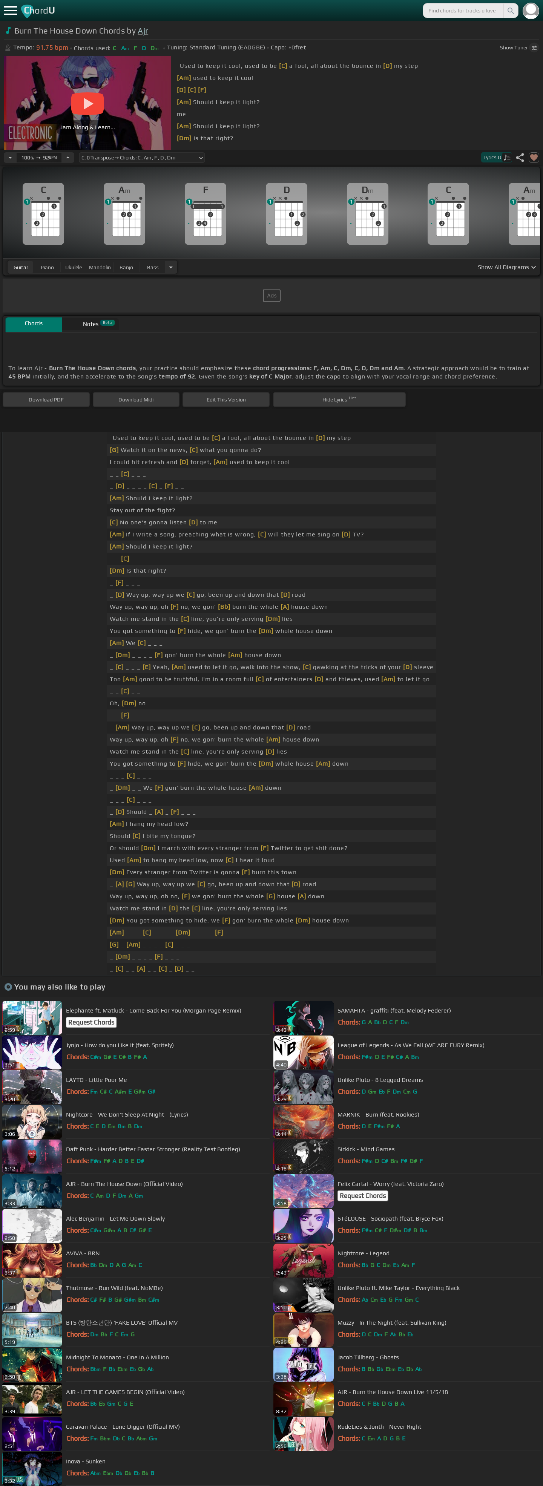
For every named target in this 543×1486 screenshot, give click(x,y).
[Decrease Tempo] (10, 157)
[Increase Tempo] (67, 157)
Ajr (143, 30)
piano (47, 267)
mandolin (100, 267)
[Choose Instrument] (170, 267)
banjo (126, 267)
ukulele (73, 267)
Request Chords (91, 1022)
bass (153, 267)
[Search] (510, 10)
